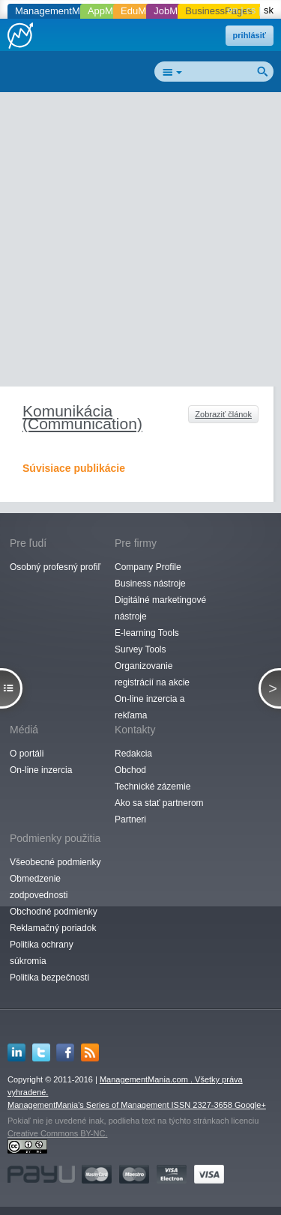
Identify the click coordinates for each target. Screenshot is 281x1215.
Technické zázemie (152, 786)
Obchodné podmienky (53, 911)
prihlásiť (249, 35)
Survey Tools (140, 649)
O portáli (26, 753)
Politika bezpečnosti (49, 977)
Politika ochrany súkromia (41, 952)
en (232, 10)
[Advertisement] (140, 242)
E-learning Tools (147, 633)
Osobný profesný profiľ (55, 567)
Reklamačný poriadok (53, 928)
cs (251, 10)
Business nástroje (150, 583)
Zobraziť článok (223, 414)
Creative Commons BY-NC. (57, 1133)
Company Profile (148, 567)
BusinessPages (219, 10)
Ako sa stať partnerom (159, 803)
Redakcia (133, 753)
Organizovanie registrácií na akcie (152, 674)
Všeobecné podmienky (55, 862)
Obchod (130, 770)
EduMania (143, 10)
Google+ (250, 1104)
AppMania (110, 10)
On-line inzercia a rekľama (149, 707)
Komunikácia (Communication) (82, 417)
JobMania (175, 10)
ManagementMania (56, 10)
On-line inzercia (41, 770)
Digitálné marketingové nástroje (160, 608)
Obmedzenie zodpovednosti (38, 886)
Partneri (130, 819)
